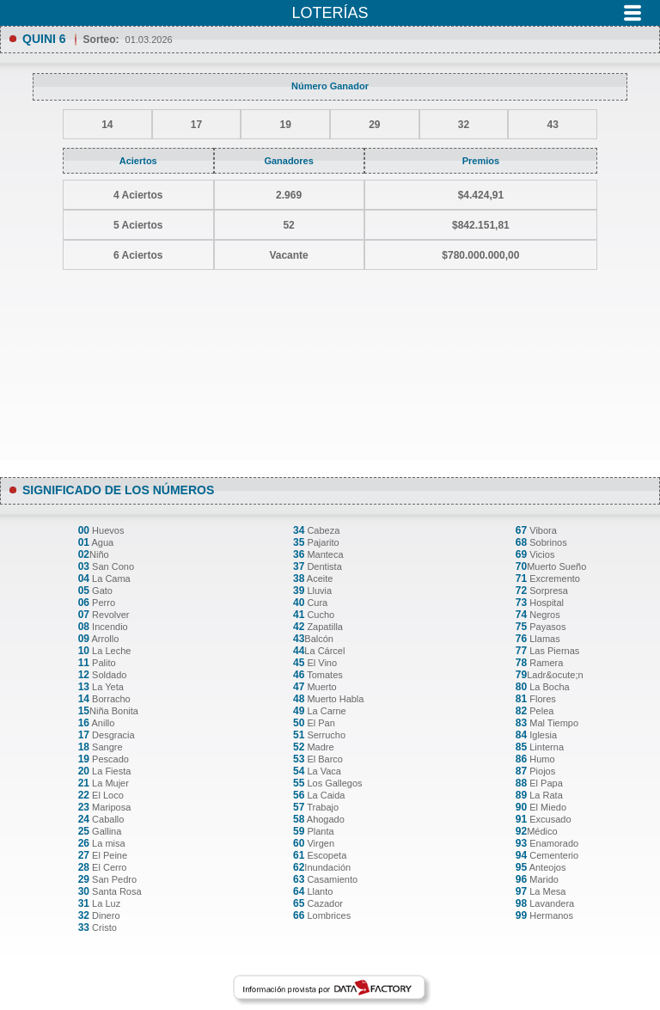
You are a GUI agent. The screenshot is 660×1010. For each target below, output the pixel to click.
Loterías (329, 12)
